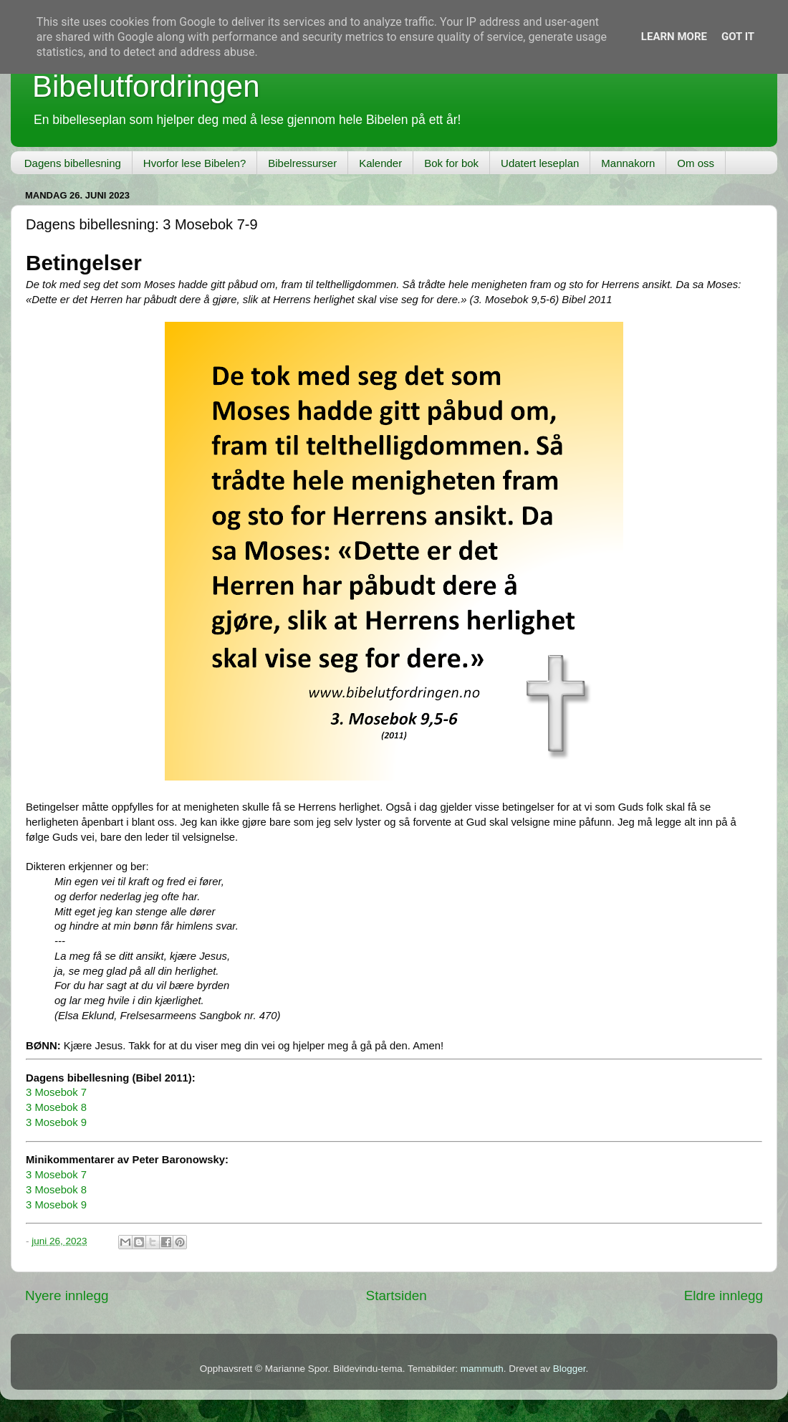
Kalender (380, 163)
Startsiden (396, 1295)
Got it (737, 36)
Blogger (569, 1368)
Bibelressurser (302, 163)
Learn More (674, 36)
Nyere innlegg (67, 1295)
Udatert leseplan (540, 163)
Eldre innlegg (723, 1295)
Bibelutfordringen (146, 86)
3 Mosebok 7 (56, 1092)
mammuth (482, 1368)
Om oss (695, 163)
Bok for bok (451, 163)
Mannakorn (628, 163)
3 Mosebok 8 (56, 1107)
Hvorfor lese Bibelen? (194, 163)
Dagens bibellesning (72, 163)
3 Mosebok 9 (56, 1122)
